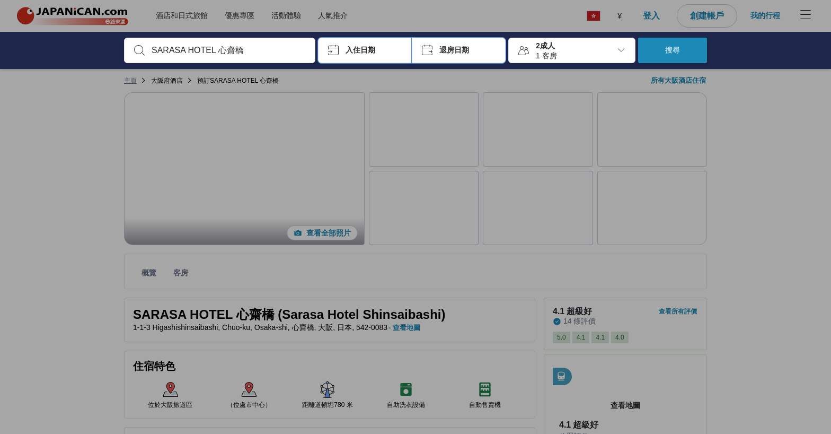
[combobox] (228, 50)
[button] (365, 50)
